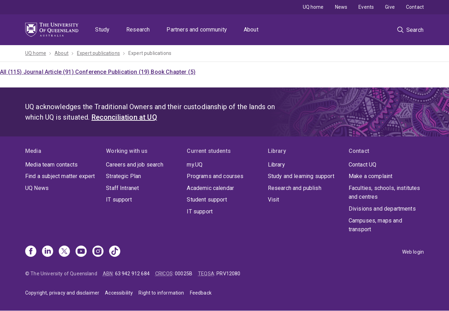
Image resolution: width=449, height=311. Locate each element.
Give (390, 7)
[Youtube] (81, 252)
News (341, 7)
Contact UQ (363, 164)
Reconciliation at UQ (124, 117)
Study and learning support (301, 176)
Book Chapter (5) (173, 72)
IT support (119, 199)
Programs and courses (215, 176)
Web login (413, 252)
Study (102, 29)
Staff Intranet (122, 188)
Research (138, 29)
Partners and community (196, 29)
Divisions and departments (382, 208)
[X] (64, 252)
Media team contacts (51, 164)
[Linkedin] (47, 252)
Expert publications (98, 53)
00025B (183, 273)
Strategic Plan (123, 176)
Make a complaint (371, 176)
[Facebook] (30, 252)
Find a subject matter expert (60, 176)
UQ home (313, 7)
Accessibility (119, 293)
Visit (273, 199)
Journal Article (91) (49, 72)
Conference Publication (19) (113, 72)
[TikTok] (114, 252)
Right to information (161, 293)
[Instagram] (98, 252)
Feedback (201, 293)
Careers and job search (134, 164)
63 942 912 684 (132, 273)
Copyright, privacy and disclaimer (62, 293)
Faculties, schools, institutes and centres (384, 192)
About (251, 29)
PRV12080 (228, 273)
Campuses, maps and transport (375, 225)
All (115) (11, 72)
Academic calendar (210, 188)
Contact (415, 7)
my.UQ (194, 164)
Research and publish (294, 188)
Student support (207, 199)
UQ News (37, 188)
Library (276, 164)
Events (366, 7)
